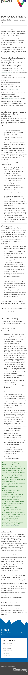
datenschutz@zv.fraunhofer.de (12, 98)
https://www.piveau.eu (6, 72)
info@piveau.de (6, 653)
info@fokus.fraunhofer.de (11, 89)
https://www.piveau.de (18, 70)
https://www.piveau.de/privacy (12, 596)
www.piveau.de (6, 655)
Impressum (4, 666)
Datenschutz (11, 666)
